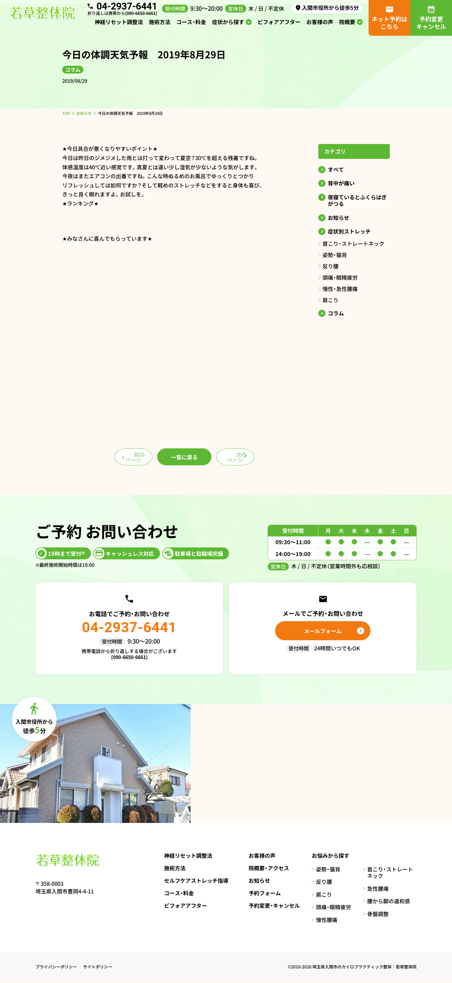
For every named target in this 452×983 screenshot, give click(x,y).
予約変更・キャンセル (270, 907)
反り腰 (330, 266)
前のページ (120, 458)
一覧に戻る (184, 458)
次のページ (248, 458)
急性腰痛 (378, 890)
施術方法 (159, 23)
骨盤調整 (378, 915)
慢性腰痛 (326, 921)
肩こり (330, 300)
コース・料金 (191, 23)
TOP (66, 113)
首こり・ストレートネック (353, 243)
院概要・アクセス (264, 870)
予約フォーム (260, 895)
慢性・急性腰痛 (340, 288)
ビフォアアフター (279, 23)
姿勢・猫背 (334, 254)
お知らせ (84, 113)
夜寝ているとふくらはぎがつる (357, 200)
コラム (336, 313)
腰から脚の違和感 (388, 903)
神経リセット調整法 (119, 23)
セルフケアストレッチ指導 (192, 882)
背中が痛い (341, 183)
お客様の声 (319, 23)
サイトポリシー (97, 969)
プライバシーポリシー (56, 969)
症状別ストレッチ (349, 231)
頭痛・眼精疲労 (340, 277)
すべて (336, 169)
